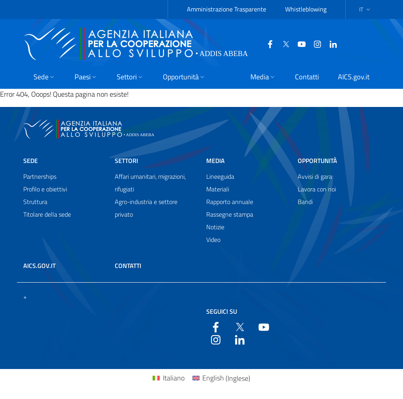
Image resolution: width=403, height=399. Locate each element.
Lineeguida (220, 176)
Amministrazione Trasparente (226, 9)
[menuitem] (168, 378)
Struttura (35, 201)
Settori (126, 160)
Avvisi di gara (315, 176)
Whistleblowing (306, 9)
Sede (30, 160)
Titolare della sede (47, 214)
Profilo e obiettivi (45, 189)
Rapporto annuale (229, 201)
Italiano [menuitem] (174, 378)
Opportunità (317, 160)
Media (215, 160)
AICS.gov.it (39, 265)
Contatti (128, 265)
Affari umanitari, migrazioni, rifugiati (150, 183)
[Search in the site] (380, 43)
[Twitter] (278, 43)
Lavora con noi (317, 189)
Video (213, 239)
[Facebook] (263, 43)
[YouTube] (294, 43)
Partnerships (39, 176)
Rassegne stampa (229, 214)
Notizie (215, 227)
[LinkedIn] (326, 43)
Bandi (305, 201)
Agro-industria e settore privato (146, 208)
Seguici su (221, 311)
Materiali (217, 189)
